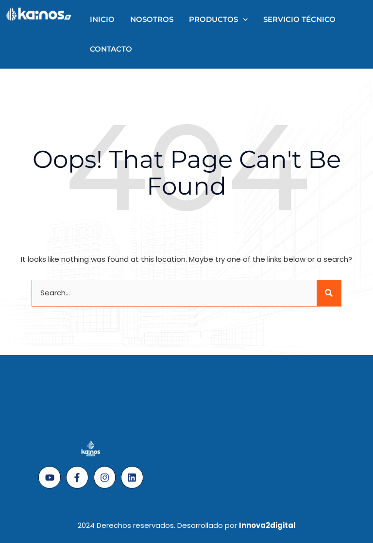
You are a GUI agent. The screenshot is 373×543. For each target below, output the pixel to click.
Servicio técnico (299, 19)
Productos (218, 19)
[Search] (329, 293)
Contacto (111, 49)
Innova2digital (267, 525)
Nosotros (151, 19)
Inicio (102, 19)
